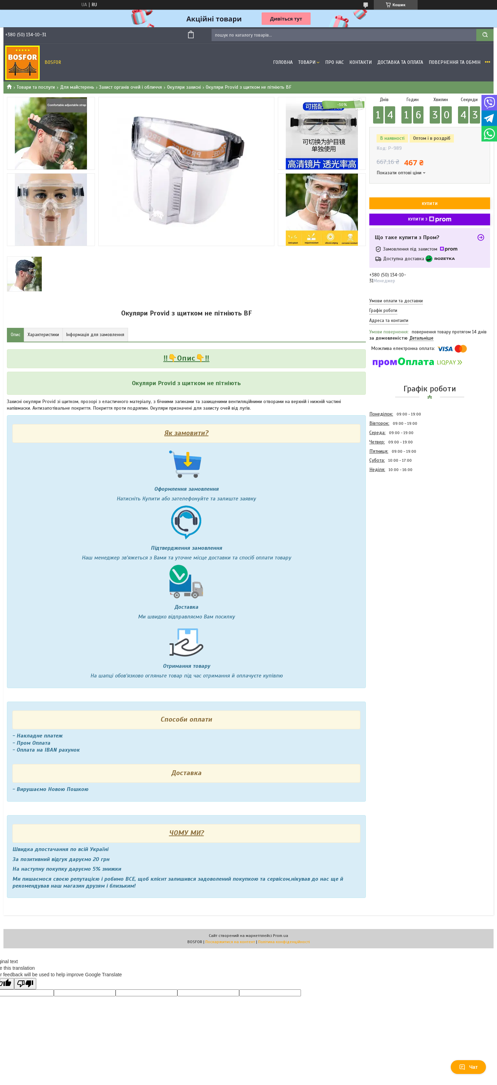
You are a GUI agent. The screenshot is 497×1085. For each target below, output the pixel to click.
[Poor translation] (25, 983)
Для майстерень (77, 87)
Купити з (429, 219)
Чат (468, 1067)
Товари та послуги (36, 87)
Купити (430, 203)
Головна (283, 62)
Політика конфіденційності (284, 941)
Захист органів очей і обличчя (130, 87)
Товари (306, 62)
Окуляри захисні (184, 87)
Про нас (334, 62)
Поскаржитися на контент (230, 941)
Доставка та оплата (400, 62)
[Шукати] (485, 35)
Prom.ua (280, 935)
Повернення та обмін (454, 62)
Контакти (360, 62)
